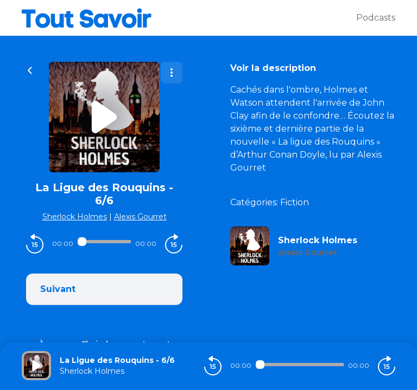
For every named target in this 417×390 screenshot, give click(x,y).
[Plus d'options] (171, 72)
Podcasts (375, 17)
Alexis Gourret (140, 217)
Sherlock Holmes (74, 217)
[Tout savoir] (189, 17)
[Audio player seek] (104, 241)
